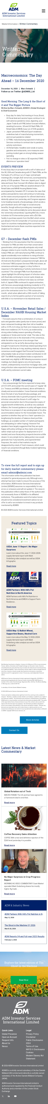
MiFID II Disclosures (35, 1049)
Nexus (5, 1046)
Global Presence (9, 1034)
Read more (11, 566)
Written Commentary (28, 24)
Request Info (8, 1040)
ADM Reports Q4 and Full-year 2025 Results (24, 936)
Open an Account (9, 1037)
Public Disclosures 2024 (34, 1041)
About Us (6, 1043)
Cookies (29, 1052)
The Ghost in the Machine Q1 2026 (20, 925)
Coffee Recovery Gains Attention (20, 834)
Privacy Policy (32, 1034)
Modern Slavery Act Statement (35, 1057)
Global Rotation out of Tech (17, 791)
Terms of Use (32, 1046)
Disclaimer (31, 1037)
